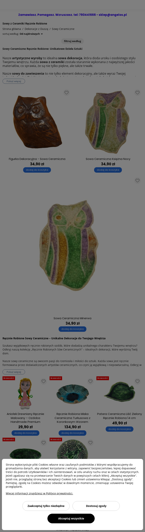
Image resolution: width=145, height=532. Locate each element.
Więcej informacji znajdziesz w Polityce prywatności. (39, 493)
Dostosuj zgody (96, 506)
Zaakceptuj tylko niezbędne (46, 506)
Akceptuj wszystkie (71, 518)
